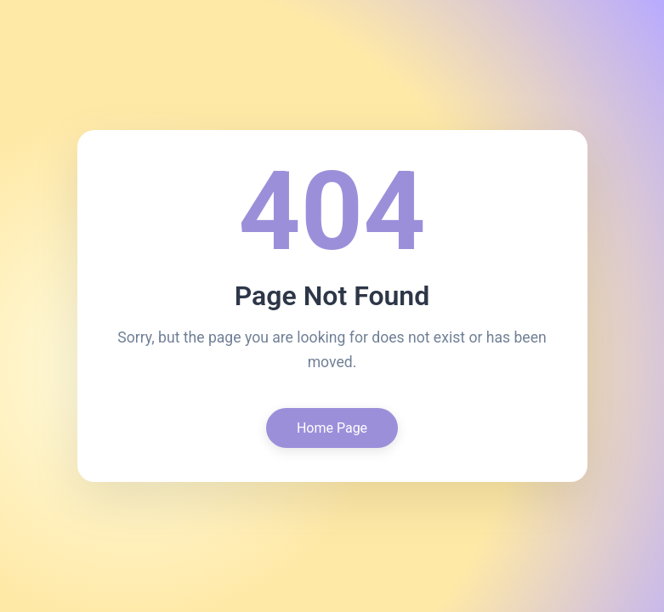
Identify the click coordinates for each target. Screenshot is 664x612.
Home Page (332, 428)
